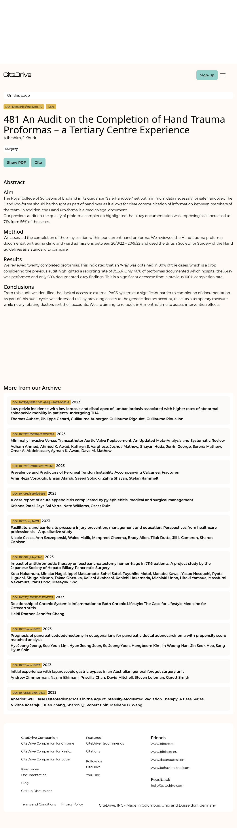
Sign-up (207, 75)
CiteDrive (93, 767)
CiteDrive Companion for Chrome (47, 743)
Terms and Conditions (38, 804)
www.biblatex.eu (164, 752)
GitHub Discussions (36, 791)
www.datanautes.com (168, 760)
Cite (38, 163)
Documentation (34, 775)
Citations (93, 751)
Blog (25, 783)
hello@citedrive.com (167, 786)
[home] (17, 76)
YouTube (93, 775)
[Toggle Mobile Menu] (223, 75)
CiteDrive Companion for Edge (45, 759)
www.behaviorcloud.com (170, 768)
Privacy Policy (72, 804)
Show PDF (16, 163)
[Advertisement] (118, 33)
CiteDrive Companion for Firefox (46, 751)
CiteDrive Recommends (105, 743)
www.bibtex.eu (162, 744)
